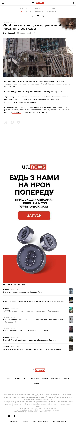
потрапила (16, 112)
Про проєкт (14, 421)
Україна (17, 378)
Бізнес (45, 378)
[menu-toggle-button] (3, 3)
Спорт (66, 378)
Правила (25, 421)
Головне (6, 22)
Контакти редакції (59, 421)
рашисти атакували (42, 107)
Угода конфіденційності (40, 421)
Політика (35, 378)
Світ (9, 378)
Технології (55, 378)
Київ (25, 378)
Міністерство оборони (31, 92)
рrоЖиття (38, 384)
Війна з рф (15, 22)
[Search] (73, 3)
